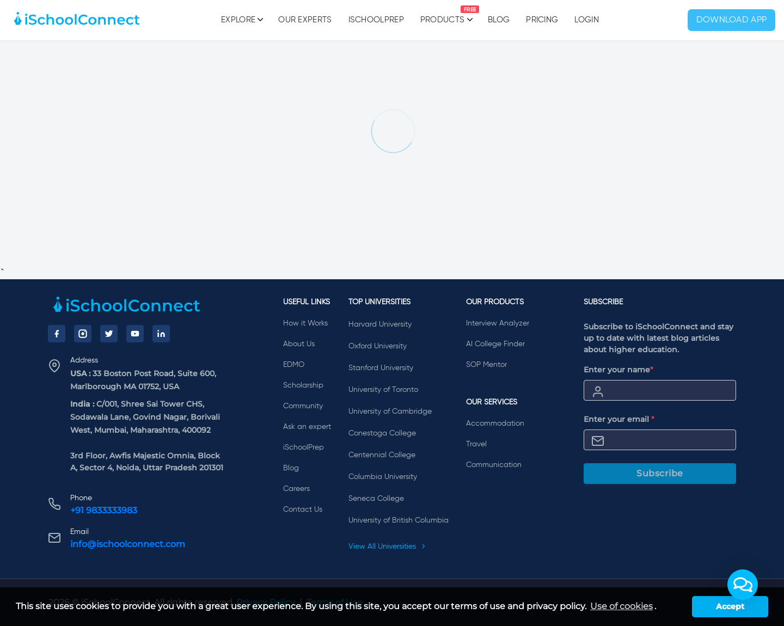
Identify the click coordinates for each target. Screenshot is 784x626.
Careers (296, 489)
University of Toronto (383, 390)
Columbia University (382, 477)
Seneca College (376, 498)
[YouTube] (135, 333)
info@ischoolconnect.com (127, 544)
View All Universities (387, 546)
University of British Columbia (398, 520)
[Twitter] (109, 333)
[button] (742, 584)
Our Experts (305, 20)
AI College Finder (495, 344)
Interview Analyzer (497, 323)
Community (303, 406)
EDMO (293, 365)
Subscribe (659, 473)
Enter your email (619, 419)
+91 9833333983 (103, 510)
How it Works (305, 323)
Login (586, 20)
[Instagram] (82, 333)
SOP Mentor (486, 365)
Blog (499, 20)
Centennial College (381, 455)
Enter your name (618, 370)
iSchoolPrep (376, 20)
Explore (241, 19)
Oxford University (377, 346)
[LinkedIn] (161, 333)
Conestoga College (382, 433)
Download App (731, 20)
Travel (476, 444)
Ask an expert (307, 427)
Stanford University (380, 368)
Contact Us (302, 509)
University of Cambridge (390, 411)
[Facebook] (56, 333)
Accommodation (495, 423)
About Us (299, 344)
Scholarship (303, 385)
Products (442, 14)
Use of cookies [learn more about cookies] (621, 606)
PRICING (542, 20)
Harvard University (380, 324)
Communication (494, 465)
